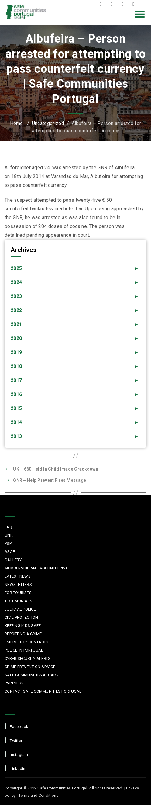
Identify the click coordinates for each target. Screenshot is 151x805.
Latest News (18, 576)
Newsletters (18, 584)
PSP (8, 543)
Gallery (13, 560)
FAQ (8, 527)
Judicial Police (20, 609)
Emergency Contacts (27, 642)
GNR (9, 535)
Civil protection (21, 617)
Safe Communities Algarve (33, 675)
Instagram (124, 4)
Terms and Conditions (38, 795)
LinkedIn (134, 4)
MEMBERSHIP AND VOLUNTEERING (37, 568)
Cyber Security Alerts (27, 658)
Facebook (102, 4)
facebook (16, 726)
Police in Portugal (24, 650)
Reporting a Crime (23, 634)
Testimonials (18, 601)
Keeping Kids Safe (23, 625)
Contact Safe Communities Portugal (43, 691)
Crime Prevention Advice (30, 666)
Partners (14, 683)
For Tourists (18, 592)
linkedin (15, 768)
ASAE (10, 551)
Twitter (113, 4)
